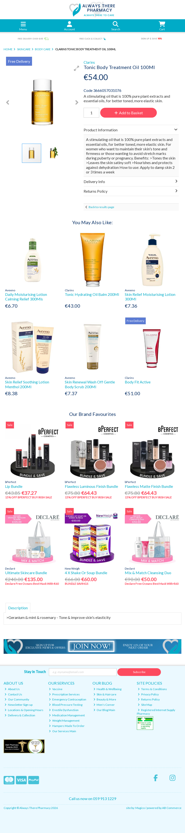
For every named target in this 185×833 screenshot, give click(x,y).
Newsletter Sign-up (19, 704)
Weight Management (64, 720)
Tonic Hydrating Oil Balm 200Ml (92, 294)
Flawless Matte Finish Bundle (149, 486)
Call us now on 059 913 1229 (92, 798)
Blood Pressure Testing (65, 704)
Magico (140, 808)
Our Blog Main (104, 710)
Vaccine (55, 689)
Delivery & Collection (20, 715)
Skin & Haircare (105, 694)
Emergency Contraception (67, 699)
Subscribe (139, 672)
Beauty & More (104, 699)
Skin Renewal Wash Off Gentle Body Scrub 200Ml (90, 384)
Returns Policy (149, 699)
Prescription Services (64, 694)
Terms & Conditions (152, 689)
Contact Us (13, 694)
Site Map (145, 704)
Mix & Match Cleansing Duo (148, 572)
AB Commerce (171, 808)
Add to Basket (128, 112)
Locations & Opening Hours (24, 710)
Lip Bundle (13, 486)
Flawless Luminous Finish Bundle (91, 486)
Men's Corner (104, 704)
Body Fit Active (138, 382)
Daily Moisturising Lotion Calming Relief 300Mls (26, 296)
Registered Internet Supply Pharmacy (156, 711)
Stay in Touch (35, 671)
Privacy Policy (148, 694)
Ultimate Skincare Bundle (26, 572)
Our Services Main (62, 731)
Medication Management (67, 715)
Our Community (17, 699)
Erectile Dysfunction (64, 710)
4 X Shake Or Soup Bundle (86, 572)
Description (18, 607)
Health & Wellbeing (107, 689)
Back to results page (101, 207)
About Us (12, 689)
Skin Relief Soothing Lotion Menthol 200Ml (27, 384)
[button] (76, 68)
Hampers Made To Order (67, 726)
